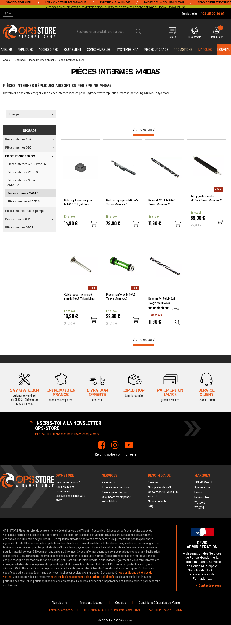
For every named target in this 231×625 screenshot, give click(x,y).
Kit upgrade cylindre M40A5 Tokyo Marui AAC (206, 198)
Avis (175, 309)
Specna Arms (202, 487)
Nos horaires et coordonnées (65, 489)
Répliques (25, 50)
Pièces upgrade (156, 50)
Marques (205, 50)
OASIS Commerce (123, 620)
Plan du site (59, 603)
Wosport (199, 502)
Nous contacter (157, 501)
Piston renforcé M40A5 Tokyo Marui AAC (120, 297)
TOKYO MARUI (203, 482)
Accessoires (48, 50)
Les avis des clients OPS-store (71, 498)
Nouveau (223, 50)
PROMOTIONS (183, 50)
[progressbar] (143, 135)
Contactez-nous (208, 585)
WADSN (199, 507)
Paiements (108, 482)
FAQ (150, 506)
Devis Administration (114, 492)
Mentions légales (91, 603)
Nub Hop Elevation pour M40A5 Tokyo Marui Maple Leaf (78, 202)
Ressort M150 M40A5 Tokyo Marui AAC (162, 301)
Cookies (120, 603)
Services (153, 482)
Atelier (6, 50)
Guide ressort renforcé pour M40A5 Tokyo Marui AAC (79, 297)
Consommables (99, 50)
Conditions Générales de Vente (159, 603)
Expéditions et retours (115, 487)
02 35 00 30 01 (206, 392)
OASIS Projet (105, 620)
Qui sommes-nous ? (68, 482)
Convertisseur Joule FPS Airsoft (163, 494)
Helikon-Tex (201, 497)
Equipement (72, 50)
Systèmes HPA (127, 50)
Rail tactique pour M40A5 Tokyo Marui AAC (122, 202)
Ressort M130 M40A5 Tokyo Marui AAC (161, 202)
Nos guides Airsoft (159, 487)
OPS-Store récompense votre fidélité (116, 499)
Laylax (198, 492)
